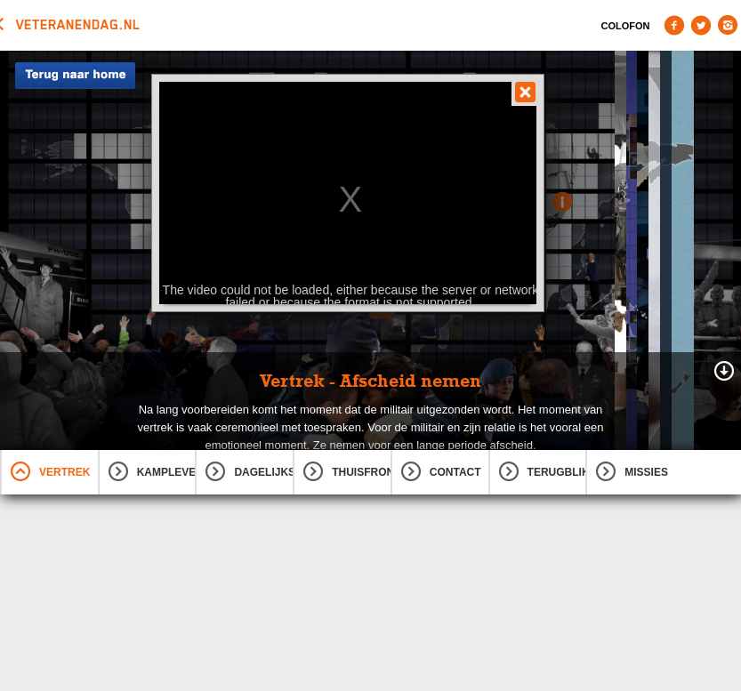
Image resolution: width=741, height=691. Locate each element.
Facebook (674, 25)
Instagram (727, 25)
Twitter (701, 25)
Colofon (625, 25)
